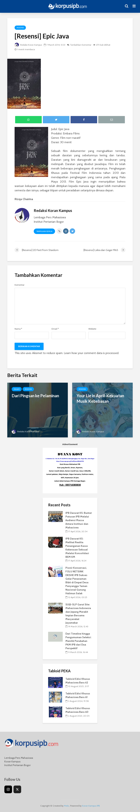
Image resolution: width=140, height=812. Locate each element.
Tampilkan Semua (44, 231)
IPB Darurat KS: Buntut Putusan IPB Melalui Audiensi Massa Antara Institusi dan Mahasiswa (78, 520)
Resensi (20, 27)
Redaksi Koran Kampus (29, 44)
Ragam (17, 389)
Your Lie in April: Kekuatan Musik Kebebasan (100, 398)
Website (92, 329)
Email (55, 329)
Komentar (19, 285)
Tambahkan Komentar (82, 44)
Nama (18, 329)
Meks (66, 805)
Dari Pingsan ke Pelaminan (35, 395)
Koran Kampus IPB (91, 805)
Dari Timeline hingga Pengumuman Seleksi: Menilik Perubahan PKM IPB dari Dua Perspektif (78, 641)
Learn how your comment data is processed (91, 353)
